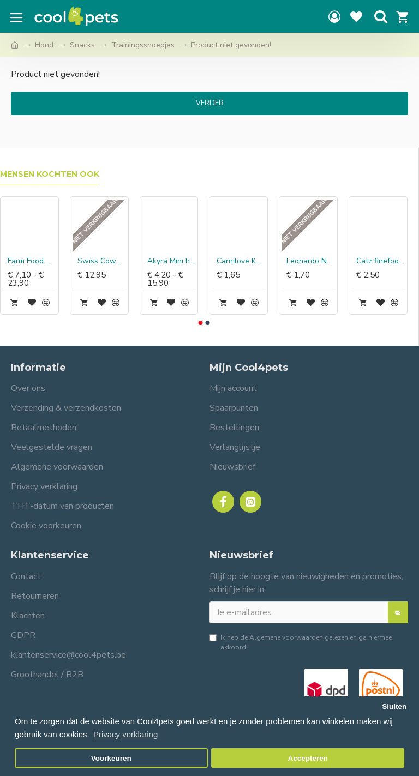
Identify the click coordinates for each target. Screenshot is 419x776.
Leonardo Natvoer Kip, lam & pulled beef (310, 261)
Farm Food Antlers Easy (32, 261)
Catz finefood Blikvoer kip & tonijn (380, 261)
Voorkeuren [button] (111, 758)
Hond (44, 45)
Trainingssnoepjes (143, 45)
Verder (210, 103)
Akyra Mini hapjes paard (171, 261)
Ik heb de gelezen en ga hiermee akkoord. (301, 642)
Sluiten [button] (394, 706)
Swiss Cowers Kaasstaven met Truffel (101, 261)
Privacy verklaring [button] (125, 734)
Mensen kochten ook (49, 174)
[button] (200, 323)
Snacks (82, 45)
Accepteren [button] (308, 758)
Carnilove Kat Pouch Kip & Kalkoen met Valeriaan (241, 261)
